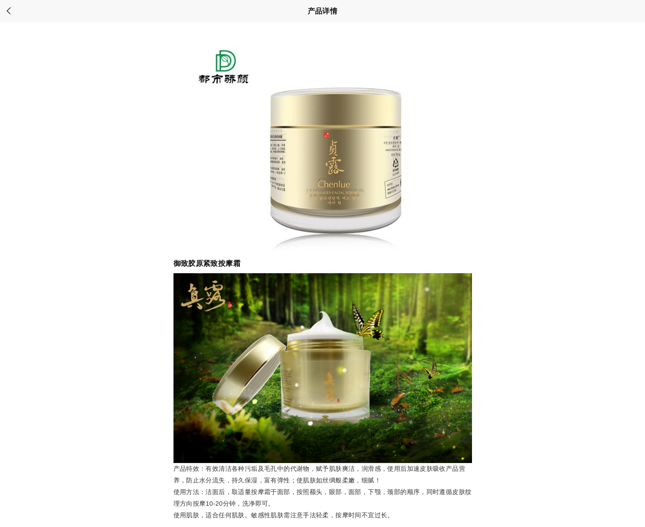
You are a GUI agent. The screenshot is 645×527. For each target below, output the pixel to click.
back (8, 11)
